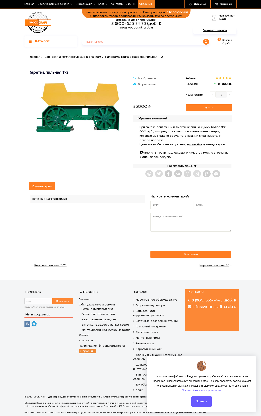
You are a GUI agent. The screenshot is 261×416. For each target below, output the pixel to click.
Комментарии (41, 186)
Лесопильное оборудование (156, 299)
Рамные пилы (145, 343)
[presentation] (175, 241)
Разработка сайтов (130, 397)
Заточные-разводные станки (157, 321)
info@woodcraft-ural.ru (136, 27)
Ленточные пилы (148, 338)
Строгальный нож (149, 349)
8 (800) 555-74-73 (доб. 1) (136, 24)
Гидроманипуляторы (150, 305)
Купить (209, 107)
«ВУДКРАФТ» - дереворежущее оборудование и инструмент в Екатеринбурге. (75, 397)
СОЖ (139, 390)
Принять (202, 403)
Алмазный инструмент (152, 326)
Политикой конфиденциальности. (201, 392)
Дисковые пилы (147, 332)
